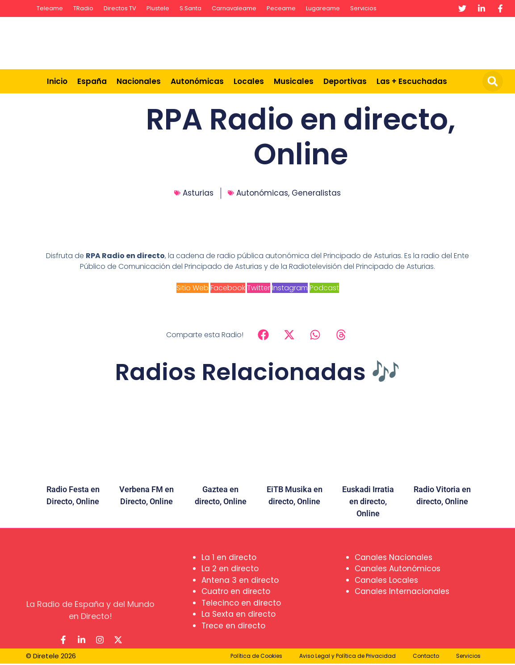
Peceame (281, 8)
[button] (492, 81)
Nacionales (139, 81)
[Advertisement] (345, 41)
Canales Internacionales (402, 591)
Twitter (258, 288)
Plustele (158, 8)
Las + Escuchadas (412, 81)
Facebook (227, 288)
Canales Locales (386, 580)
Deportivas (345, 81)
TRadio (83, 8)
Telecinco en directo (241, 603)
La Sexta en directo (238, 614)
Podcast (324, 288)
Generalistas (316, 193)
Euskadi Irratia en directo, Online (368, 501)
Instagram (290, 288)
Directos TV (120, 8)
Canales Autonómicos (397, 568)
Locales (249, 81)
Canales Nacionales (393, 557)
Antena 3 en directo (240, 580)
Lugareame (323, 8)
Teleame (50, 8)
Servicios (363, 8)
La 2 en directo (230, 568)
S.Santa (190, 8)
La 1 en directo (228, 557)
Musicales (294, 81)
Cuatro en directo (235, 591)
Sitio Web (192, 288)
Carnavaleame (234, 8)
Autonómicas (197, 81)
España (92, 81)
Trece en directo (233, 625)
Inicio (57, 81)
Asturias (198, 193)
